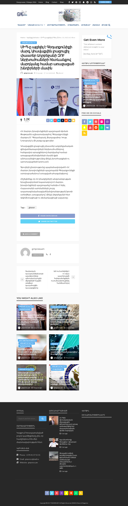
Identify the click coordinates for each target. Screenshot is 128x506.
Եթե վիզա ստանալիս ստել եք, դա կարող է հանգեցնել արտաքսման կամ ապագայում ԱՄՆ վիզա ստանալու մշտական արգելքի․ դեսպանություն (63, 378)
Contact (54, 2)
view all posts (37, 255)
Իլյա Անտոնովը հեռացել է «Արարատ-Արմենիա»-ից (68, 442)
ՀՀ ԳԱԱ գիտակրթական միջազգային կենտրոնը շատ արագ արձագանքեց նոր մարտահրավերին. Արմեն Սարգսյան (69, 424)
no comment (50, 73)
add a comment (30, 234)
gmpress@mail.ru (32, 459)
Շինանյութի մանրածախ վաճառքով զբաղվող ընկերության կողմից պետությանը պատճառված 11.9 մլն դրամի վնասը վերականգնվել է (30, 378)
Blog (47, 2)
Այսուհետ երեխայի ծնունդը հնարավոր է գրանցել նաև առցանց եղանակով (30, 352)
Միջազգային (73, 25)
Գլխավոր (22, 25)
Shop (61, 2)
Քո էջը (105, 25)
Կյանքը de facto (35, 25)
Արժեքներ (85, 25)
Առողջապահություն (56, 25)
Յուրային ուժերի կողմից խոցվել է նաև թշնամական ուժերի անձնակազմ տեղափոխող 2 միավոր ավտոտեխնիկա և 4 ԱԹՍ (68, 460)
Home (40, 2)
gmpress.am (28, 73)
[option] (97, 88)
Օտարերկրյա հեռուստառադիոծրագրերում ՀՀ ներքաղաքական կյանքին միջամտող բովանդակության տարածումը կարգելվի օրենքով (31, 318)
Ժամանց (96, 25)
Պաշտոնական (25, 309)
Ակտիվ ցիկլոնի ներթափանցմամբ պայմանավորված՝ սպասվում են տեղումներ (63, 350)
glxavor (60, 73)
